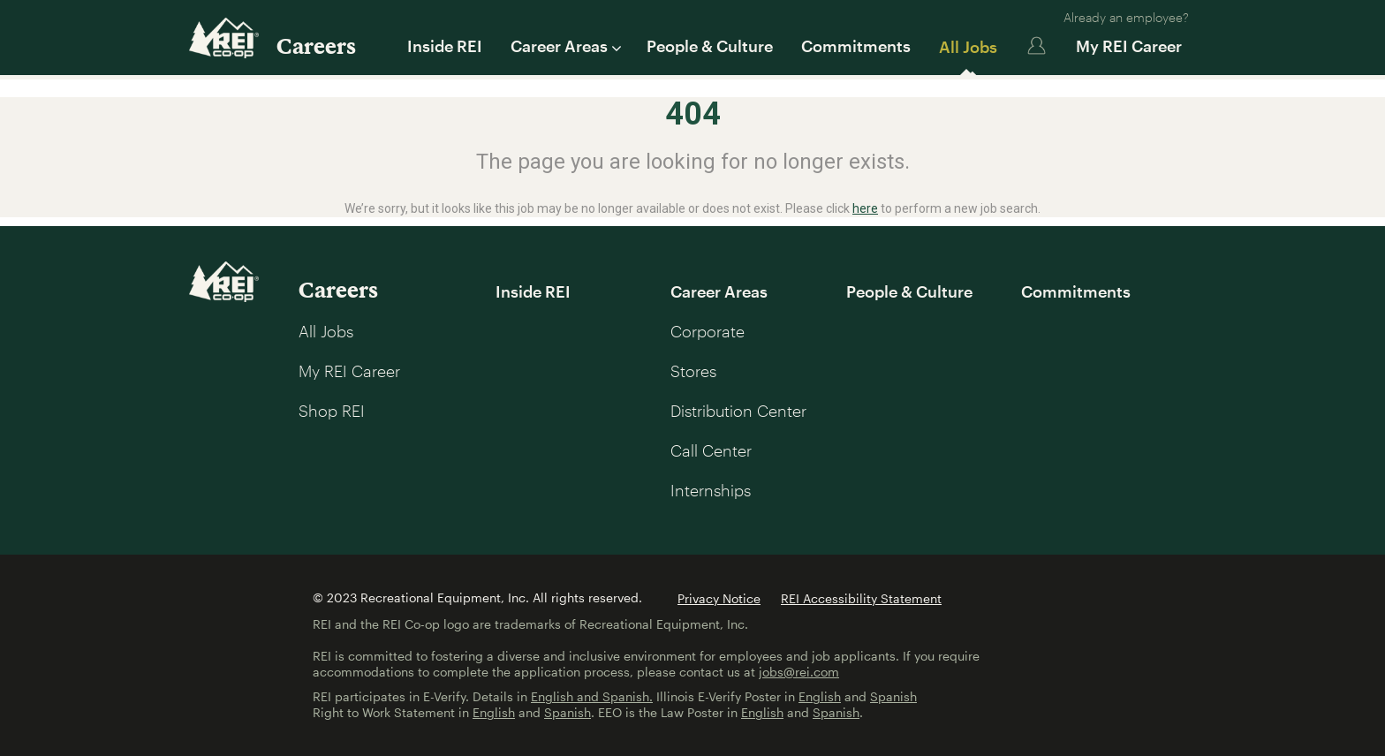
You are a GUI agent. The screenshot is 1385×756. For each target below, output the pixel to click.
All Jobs (968, 47)
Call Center (711, 450)
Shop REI (332, 410)
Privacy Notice (719, 598)
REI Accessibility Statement (861, 598)
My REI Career (1129, 46)
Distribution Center (738, 410)
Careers (316, 45)
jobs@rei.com (799, 671)
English (819, 696)
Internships (710, 490)
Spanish (893, 696)
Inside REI (444, 46)
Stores (693, 371)
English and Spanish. (592, 696)
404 (693, 113)
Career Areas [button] (564, 46)
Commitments (856, 46)
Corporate (707, 331)
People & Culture (710, 46)
